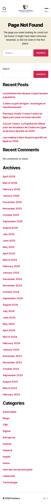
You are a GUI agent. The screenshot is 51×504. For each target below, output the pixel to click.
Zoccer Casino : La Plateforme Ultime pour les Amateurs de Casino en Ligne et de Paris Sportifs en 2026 (24, 127)
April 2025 (9, 253)
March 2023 (10, 388)
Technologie (10, 482)
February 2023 (11, 394)
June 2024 (9, 317)
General (7, 450)
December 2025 (12, 202)
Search (6, 68)
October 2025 (11, 215)
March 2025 (10, 259)
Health (6, 456)
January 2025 (11, 272)
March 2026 (10, 182)
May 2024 (9, 324)
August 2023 (10, 381)
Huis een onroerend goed (17, 469)
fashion (7, 443)
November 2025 (12, 208)
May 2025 (9, 247)
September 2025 (13, 221)
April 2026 (9, 176)
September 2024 (13, 298)
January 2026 (11, 195)
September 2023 (13, 375)
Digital (6, 431)
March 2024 (10, 336)
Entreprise (9, 437)
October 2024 (11, 291)
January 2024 (11, 349)
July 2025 (9, 234)
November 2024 (12, 285)
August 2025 (10, 227)
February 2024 (11, 343)
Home (6, 463)
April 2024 (9, 330)
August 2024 (10, 304)
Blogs (6, 418)
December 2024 (12, 279)
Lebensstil (9, 476)
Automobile (9, 411)
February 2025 (11, 266)
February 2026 (11, 189)
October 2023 (11, 368)
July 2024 (9, 311)
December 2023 (12, 356)
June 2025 (9, 240)
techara (15, 498)
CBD (5, 424)
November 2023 (12, 362)
